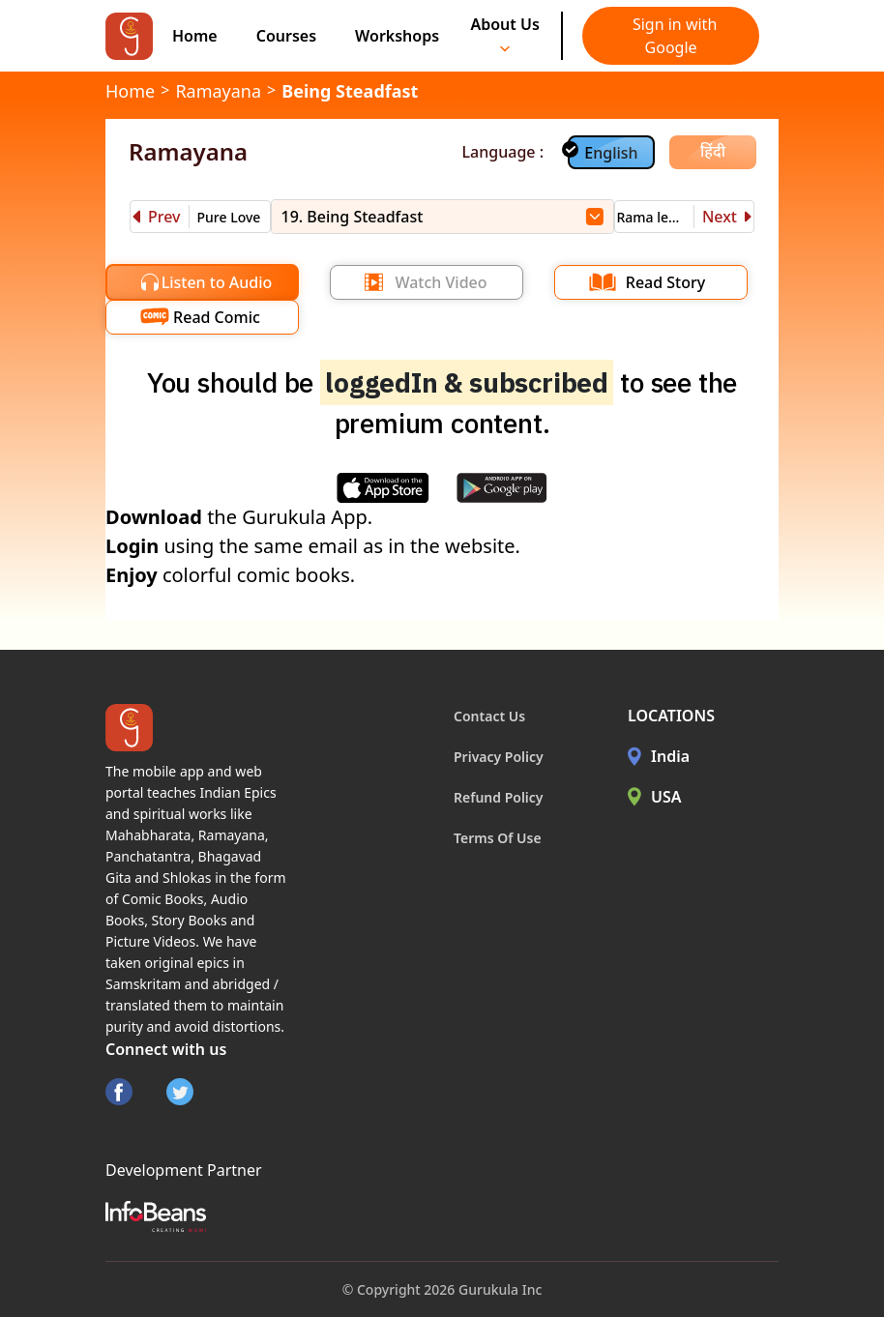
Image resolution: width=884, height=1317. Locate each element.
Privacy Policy (499, 756)
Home (195, 35)
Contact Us (489, 716)
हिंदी (712, 150)
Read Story (665, 282)
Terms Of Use (498, 838)
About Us (504, 33)
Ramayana (218, 90)
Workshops (397, 35)
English (610, 152)
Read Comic (216, 317)
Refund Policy (499, 797)
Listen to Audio (217, 282)
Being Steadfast (349, 90)
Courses (286, 35)
